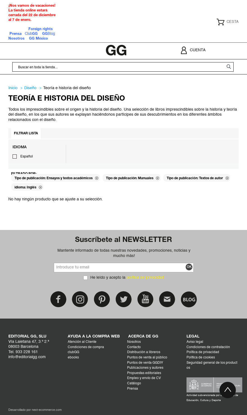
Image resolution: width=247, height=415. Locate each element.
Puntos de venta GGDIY (145, 363)
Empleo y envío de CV (144, 378)
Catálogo (134, 383)
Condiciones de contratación (208, 347)
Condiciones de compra (86, 347)
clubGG (73, 352)
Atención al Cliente (82, 342)
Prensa (132, 388)
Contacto (134, 347)
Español (26, 156)
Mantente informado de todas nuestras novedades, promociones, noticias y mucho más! (123, 253)
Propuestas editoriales (144, 373)
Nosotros (134, 342)
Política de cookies (201, 357)
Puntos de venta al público (147, 357)
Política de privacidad (203, 352)
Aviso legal (195, 342)
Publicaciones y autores (145, 368)
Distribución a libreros (143, 352)
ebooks (73, 357)
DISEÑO (30, 88)
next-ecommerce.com (47, 410)
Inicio (13, 88)
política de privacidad (145, 278)
